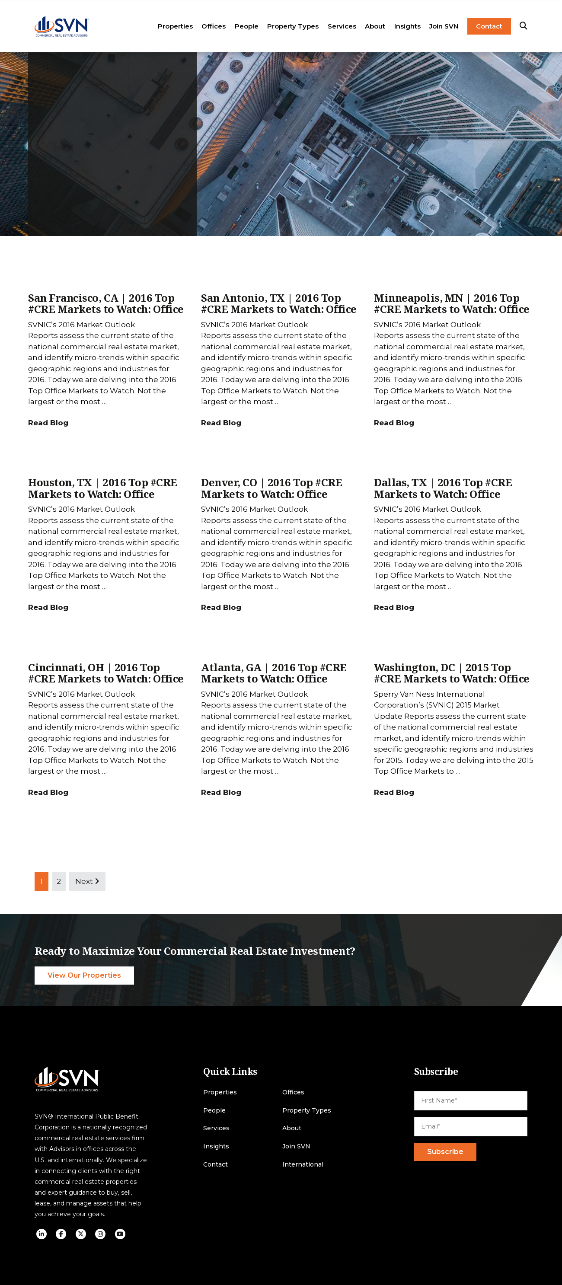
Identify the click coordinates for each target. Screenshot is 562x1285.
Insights (407, 26)
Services (342, 26)
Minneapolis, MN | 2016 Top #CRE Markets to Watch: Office (452, 303)
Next (87, 881)
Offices (213, 26)
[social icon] (41, 1234)
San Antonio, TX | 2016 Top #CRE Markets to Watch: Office (279, 303)
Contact (489, 26)
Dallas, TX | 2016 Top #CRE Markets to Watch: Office (443, 488)
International (302, 1164)
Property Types (293, 26)
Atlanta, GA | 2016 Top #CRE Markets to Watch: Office (274, 673)
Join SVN (443, 26)
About (375, 26)
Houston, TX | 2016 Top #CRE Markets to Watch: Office (102, 488)
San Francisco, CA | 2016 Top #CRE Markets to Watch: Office (106, 303)
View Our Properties (84, 975)
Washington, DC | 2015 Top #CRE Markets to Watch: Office (452, 673)
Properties (175, 26)
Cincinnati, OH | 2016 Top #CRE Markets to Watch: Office (106, 673)
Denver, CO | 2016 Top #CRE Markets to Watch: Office (271, 488)
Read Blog (48, 422)
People (247, 26)
